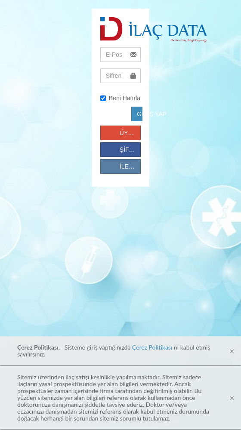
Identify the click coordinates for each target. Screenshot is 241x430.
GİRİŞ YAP (139, 114)
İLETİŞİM (130, 166)
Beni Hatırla (120, 98)
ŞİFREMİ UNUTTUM (130, 149)
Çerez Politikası (152, 347)
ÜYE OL (130, 132)
